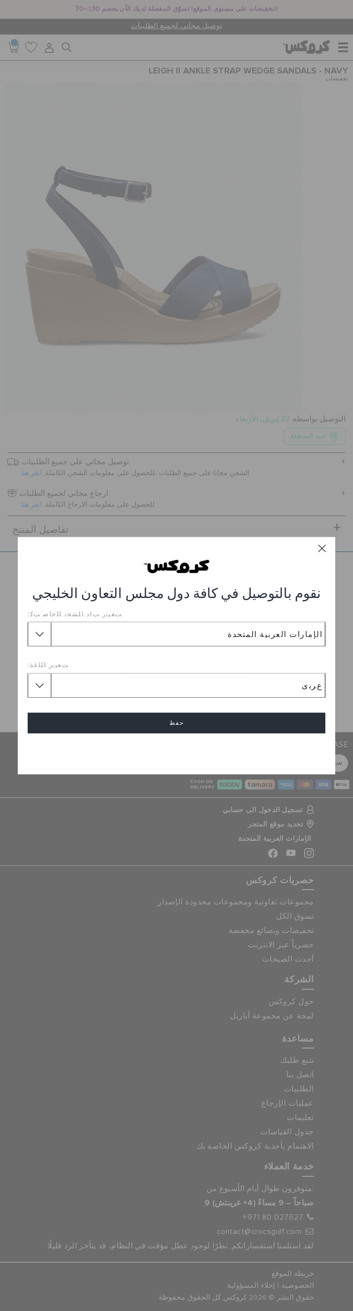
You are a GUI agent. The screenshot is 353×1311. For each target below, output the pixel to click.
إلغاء (177, 751)
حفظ (176, 722)
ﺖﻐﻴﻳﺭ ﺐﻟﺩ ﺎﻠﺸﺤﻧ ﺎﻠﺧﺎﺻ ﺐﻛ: (75, 614)
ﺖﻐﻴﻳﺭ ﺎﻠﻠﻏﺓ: (48, 665)
